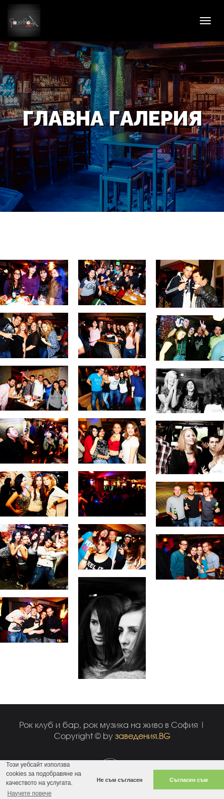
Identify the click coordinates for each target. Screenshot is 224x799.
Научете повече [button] (29, 793)
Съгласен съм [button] (189, 780)
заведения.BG (143, 735)
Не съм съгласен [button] (120, 780)
